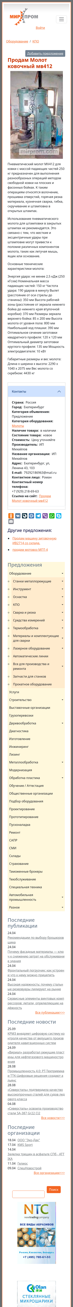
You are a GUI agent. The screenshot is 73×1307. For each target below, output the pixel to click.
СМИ (12, 848)
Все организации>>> (49, 1173)
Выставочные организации (29, 707)
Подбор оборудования (26, 801)
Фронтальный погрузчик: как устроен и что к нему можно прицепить (36, 972)
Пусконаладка (19, 825)
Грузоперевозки (21, 715)
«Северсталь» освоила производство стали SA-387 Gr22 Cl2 (35, 1110)
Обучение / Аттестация (26, 785)
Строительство (20, 700)
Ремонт (14, 832)
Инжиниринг (19, 746)
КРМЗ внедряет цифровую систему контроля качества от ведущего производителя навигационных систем (36, 1038)
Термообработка (25, 628)
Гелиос (23, 1163)
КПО (36, 41)
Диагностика (18, 731)
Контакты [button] (19, 391)
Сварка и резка (24, 612)
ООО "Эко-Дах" (29, 1140)
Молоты (18, 426)
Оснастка (20, 597)
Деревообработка (22, 723)
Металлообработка (23, 762)
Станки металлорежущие (32, 581)
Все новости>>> (53, 1118)
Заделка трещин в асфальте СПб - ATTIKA (36, 1156)
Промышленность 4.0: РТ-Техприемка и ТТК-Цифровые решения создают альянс (36, 1076)
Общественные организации (31, 793)
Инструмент (22, 589)
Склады (15, 856)
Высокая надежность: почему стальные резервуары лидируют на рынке (35, 986)
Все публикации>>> (50, 1012)
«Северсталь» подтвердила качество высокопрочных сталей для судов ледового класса (36, 1094)
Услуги (14, 692)
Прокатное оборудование (32, 684)
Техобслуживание (22, 879)
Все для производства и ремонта (31, 666)
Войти (40, 28)
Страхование (19, 864)
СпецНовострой (29, 1168)
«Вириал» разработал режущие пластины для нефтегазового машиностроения (36, 1057)
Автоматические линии (30, 656)
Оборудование (17, 41)
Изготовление (19, 739)
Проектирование (22, 809)
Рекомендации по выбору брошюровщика (36, 939)
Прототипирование (23, 817)
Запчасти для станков (29, 676)
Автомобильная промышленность (22, 897)
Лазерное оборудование (31, 648)
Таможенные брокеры (26, 871)
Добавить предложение (45, 53)
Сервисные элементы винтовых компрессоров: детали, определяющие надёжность (36, 1003)
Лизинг (14, 754)
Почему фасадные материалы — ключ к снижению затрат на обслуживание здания (36, 956)
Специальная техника (25, 887)
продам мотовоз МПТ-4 (30, 549)
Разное (14, 907)
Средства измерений (29, 620)
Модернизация (20, 770)
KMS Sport (25, 1145)
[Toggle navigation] (61, 19)
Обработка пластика (24, 778)
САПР (13, 840)
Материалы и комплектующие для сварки (36, 638)
